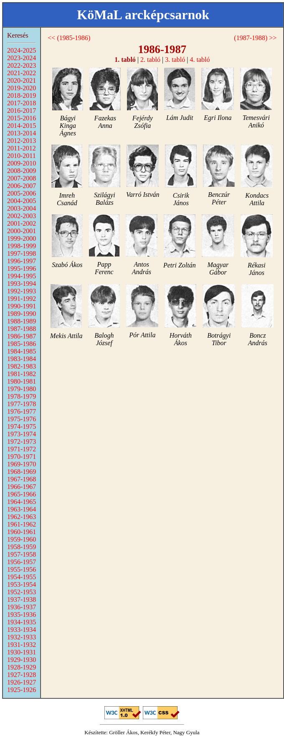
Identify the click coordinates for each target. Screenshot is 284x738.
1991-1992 (21, 298)
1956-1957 (21, 561)
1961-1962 (21, 524)
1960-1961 (21, 531)
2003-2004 (21, 208)
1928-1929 (21, 667)
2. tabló (150, 59)
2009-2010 (21, 163)
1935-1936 (21, 614)
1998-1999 (21, 245)
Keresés (17, 35)
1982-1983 (21, 366)
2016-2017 (21, 110)
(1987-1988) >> (255, 37)
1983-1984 (21, 358)
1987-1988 (21, 328)
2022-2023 (21, 65)
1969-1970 (21, 464)
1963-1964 (21, 509)
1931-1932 (21, 644)
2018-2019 (21, 95)
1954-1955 (21, 576)
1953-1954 (21, 584)
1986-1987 (21, 336)
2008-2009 (21, 170)
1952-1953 (21, 591)
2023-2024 (21, 57)
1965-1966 (21, 494)
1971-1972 (21, 449)
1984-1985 (21, 351)
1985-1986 (21, 343)
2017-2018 (21, 103)
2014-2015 (21, 125)
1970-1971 (21, 456)
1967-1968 (21, 479)
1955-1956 (21, 569)
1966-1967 (21, 486)
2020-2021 (21, 80)
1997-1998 (21, 253)
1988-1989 (21, 321)
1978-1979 (21, 396)
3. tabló (175, 59)
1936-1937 (21, 607)
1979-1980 (21, 388)
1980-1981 (21, 381)
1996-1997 (21, 261)
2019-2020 (21, 88)
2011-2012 (21, 148)
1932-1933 (21, 637)
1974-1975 (21, 426)
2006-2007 (21, 185)
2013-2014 (21, 133)
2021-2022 (21, 72)
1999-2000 (21, 238)
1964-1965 (21, 501)
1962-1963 (21, 516)
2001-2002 (21, 223)
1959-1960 (21, 539)
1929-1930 (21, 659)
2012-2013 (21, 140)
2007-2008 (21, 178)
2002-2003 (21, 215)
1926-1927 (21, 682)
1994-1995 (21, 276)
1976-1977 (21, 411)
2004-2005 (21, 200)
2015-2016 (21, 118)
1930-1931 (21, 652)
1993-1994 (21, 283)
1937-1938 (21, 599)
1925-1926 (21, 689)
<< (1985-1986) (69, 37)
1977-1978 (21, 403)
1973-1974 (21, 434)
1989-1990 (21, 313)
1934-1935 (21, 622)
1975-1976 (21, 418)
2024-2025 (21, 50)
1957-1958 (21, 554)
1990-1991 (21, 306)
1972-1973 (21, 441)
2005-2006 (21, 193)
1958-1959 (21, 546)
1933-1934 (21, 629)
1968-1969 (21, 471)
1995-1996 (21, 268)
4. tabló (200, 59)
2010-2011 (21, 155)
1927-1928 (21, 674)
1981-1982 (21, 373)
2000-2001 (21, 230)
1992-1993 (21, 291)
